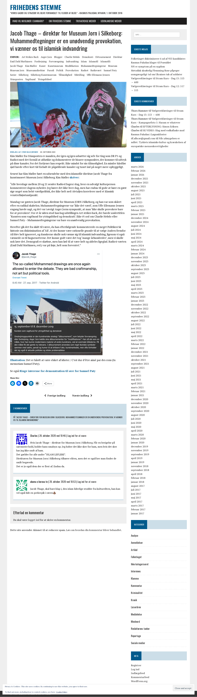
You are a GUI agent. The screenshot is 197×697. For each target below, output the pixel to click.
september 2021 (140, 364)
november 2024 (139, 222)
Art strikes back (29, 57)
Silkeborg (23, 74)
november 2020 (139, 403)
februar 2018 (138, 478)
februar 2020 (138, 438)
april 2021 (136, 383)
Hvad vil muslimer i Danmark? (28, 21)
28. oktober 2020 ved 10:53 (62, 482)
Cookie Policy (61, 692)
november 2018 (139, 466)
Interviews (136, 571)
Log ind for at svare (76, 436)
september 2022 (140, 316)
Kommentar (136, 586)
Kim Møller (31, 66)
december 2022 (139, 304)
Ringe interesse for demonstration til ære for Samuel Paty (57, 371)
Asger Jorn (46, 57)
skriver (73, 177)
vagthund (30, 79)
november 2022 (139, 308)
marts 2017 (137, 505)
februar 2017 (138, 509)
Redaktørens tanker (140, 629)
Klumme (135, 578)
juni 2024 (136, 233)
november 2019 (139, 450)
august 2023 (138, 273)
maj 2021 (136, 379)
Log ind (135, 669)
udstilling (79, 74)
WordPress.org (139, 681)
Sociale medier (138, 643)
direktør (117, 57)
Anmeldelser (137, 543)
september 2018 (140, 470)
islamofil (93, 61)
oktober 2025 (138, 186)
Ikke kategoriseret (140, 564)
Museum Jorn (17, 70)
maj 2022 (136, 332)
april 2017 (136, 501)
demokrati (87, 57)
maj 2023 (136, 285)
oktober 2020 (138, 407)
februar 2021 (138, 391)
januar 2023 (137, 300)
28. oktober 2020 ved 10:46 (52, 436)
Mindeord (135, 621)
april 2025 (136, 202)
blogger (58, 57)
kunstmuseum (55, 66)
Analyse (134, 535)
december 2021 (139, 352)
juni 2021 (136, 375)
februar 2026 (138, 171)
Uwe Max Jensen (29, 152)
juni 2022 (136, 328)
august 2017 (138, 486)
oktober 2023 (138, 265)
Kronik (134, 600)
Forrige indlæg (54, 396)
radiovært (95, 70)
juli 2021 (136, 371)
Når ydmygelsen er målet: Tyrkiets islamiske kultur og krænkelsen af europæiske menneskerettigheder (158, 142)
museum (112, 66)
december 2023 (139, 257)
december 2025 (139, 178)
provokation (71, 70)
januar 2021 (137, 395)
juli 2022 (136, 324)
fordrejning (40, 61)
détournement (103, 57)
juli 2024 (136, 230)
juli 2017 (136, 490)
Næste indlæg (82, 396)
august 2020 (138, 415)
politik (59, 70)
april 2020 (136, 430)
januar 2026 (137, 174)
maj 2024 (136, 237)
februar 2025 (138, 210)
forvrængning (56, 61)
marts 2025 (137, 206)
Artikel (134, 550)
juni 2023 (136, 281)
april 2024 (136, 241)
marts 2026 (137, 167)
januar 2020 (137, 442)
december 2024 (139, 218)
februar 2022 (138, 344)
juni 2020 (136, 423)
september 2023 (140, 269)
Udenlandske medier (110, 21)
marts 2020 (137, 434)
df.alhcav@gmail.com (143, 138)
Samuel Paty (110, 70)
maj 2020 (136, 426)
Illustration (17, 360)
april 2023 (136, 289)
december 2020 (139, 399)
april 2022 (136, 336)
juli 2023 (136, 277)
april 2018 (136, 474)
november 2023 (139, 261)
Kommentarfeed (140, 677)
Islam (83, 61)
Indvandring (72, 61)
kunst (42, 66)
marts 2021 (137, 387)
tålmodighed (65, 74)
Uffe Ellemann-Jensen (97, 74)
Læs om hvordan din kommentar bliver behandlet (93, 530)
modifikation (71, 66)
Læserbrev (136, 607)
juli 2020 (136, 419)
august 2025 (138, 190)
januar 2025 (137, 214)
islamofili (105, 61)
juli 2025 (136, 194)
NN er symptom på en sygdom (148, 66)
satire (13, 74)
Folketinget (136, 557)
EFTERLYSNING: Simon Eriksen (160, 126)
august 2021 (138, 368)
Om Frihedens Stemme (59, 21)
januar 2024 (137, 253)
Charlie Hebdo (71, 57)
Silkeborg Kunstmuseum (43, 74)
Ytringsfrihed (44, 79)
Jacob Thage (16, 66)
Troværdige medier (85, 21)
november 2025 (139, 182)
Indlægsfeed (138, 673)
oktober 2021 (138, 360)
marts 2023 (137, 293)
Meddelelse (136, 614)
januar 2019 (137, 462)
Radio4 (84, 70)
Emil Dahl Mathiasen (21, 61)
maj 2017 (136, 497)
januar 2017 (137, 513)
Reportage (136, 636)
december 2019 (139, 446)
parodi (50, 70)
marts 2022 (137, 340)
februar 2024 (138, 249)
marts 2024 (137, 245)
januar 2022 (137, 348)
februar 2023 (138, 297)
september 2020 (140, 411)
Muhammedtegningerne (93, 66)
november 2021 (139, 356)
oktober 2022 (138, 312)
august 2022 (138, 320)
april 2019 (136, 458)
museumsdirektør (35, 70)
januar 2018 (137, 482)
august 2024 (138, 226)
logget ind (33, 520)
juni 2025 (136, 198)
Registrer (136, 665)
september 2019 (140, 454)
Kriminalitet (137, 593)
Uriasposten (16, 79)
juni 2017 (136, 494)
